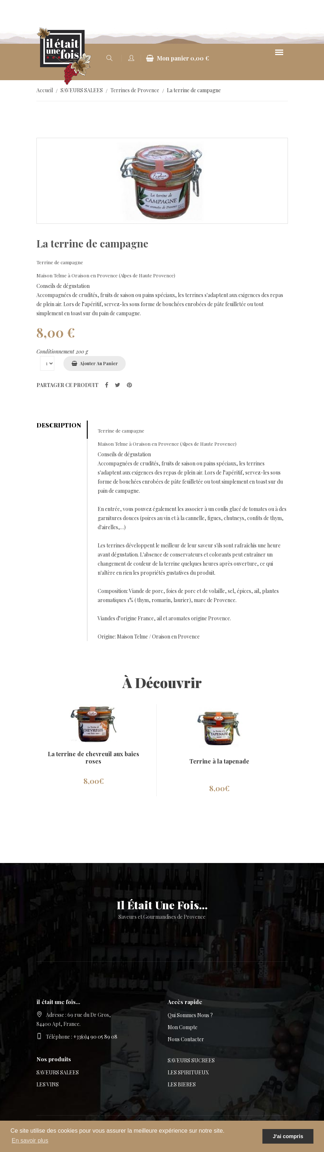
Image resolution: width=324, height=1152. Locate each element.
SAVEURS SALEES (81, 90)
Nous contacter (186, 1039)
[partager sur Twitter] (117, 384)
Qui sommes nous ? (190, 1015)
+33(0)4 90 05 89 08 (95, 1036)
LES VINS (47, 1084)
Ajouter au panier (99, 363)
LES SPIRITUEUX (188, 1072)
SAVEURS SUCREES (191, 1060)
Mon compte (183, 1027)
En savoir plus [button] (30, 1140)
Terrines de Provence (134, 90)
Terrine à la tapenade (219, 761)
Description (58, 425)
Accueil (44, 90)
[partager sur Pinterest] (129, 384)
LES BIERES (182, 1084)
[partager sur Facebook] (106, 384)
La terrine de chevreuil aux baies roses (93, 757)
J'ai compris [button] (288, 1136)
